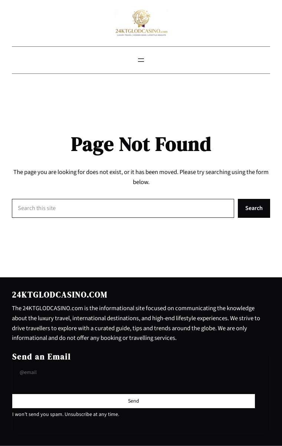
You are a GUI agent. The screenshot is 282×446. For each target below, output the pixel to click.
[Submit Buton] (133, 401)
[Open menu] (141, 60)
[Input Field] (133, 372)
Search (254, 208)
